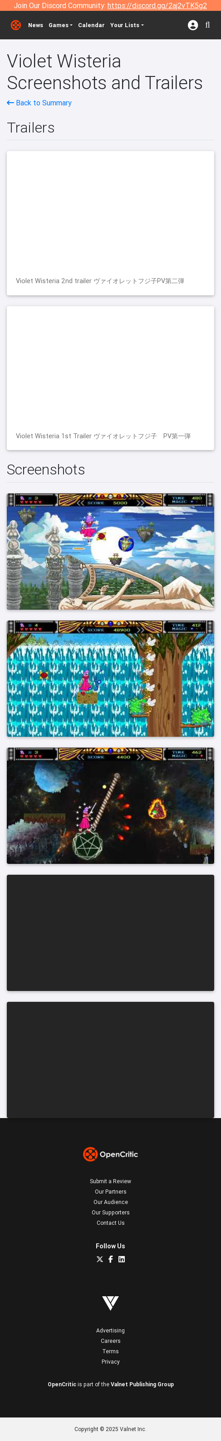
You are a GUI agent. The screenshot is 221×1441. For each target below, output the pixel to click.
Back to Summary (39, 102)
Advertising (110, 1330)
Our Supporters (111, 1212)
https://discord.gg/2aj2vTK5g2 (157, 5)
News (35, 25)
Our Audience (110, 1202)
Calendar (91, 25)
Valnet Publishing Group (142, 1384)
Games (59, 25)
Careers (111, 1340)
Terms (110, 1351)
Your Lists (124, 25)
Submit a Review (110, 1181)
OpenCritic (62, 1384)
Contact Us (111, 1222)
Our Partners (111, 1191)
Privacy (111, 1361)
